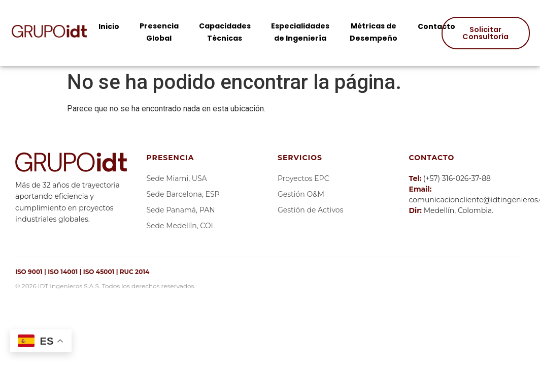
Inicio (108, 26)
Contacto (436, 26)
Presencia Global (159, 32)
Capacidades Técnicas (225, 32)
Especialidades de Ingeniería (300, 32)
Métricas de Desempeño (373, 32)
